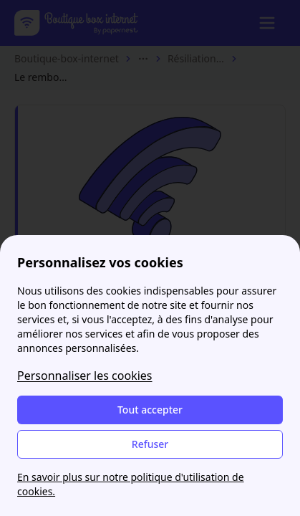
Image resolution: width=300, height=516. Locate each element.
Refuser (150, 444)
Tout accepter (150, 409)
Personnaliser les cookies (85, 375)
